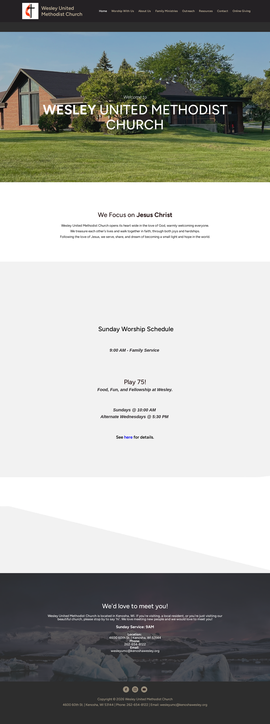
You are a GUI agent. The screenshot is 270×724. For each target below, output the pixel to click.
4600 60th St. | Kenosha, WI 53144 (135, 638)
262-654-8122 (135, 644)
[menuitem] (103, 11)
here (128, 437)
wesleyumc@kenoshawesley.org (135, 651)
